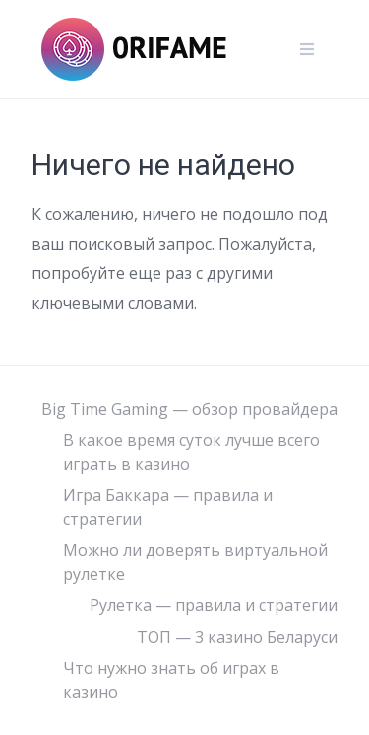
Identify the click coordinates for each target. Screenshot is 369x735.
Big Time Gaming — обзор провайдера (189, 409)
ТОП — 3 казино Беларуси (237, 637)
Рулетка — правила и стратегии (214, 605)
